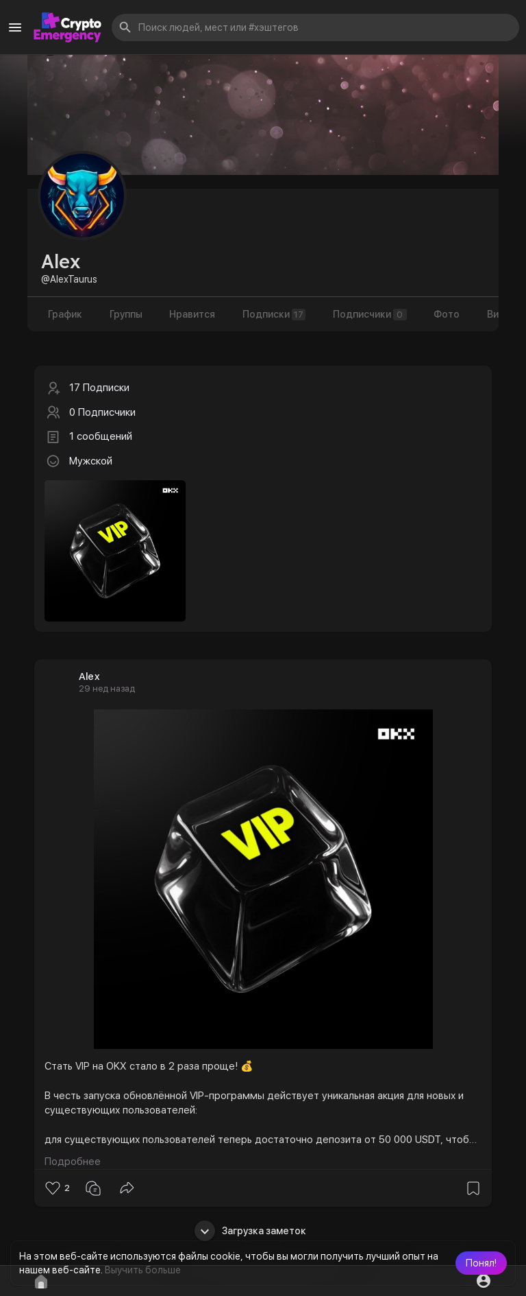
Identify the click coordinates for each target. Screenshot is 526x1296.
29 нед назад (107, 688)
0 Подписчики (102, 412)
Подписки (274, 314)
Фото (448, 314)
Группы (126, 314)
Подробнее (73, 1161)
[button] (481, 1263)
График (65, 314)
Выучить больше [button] (143, 1269)
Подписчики (371, 314)
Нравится (193, 314)
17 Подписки (99, 387)
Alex (89, 676)
